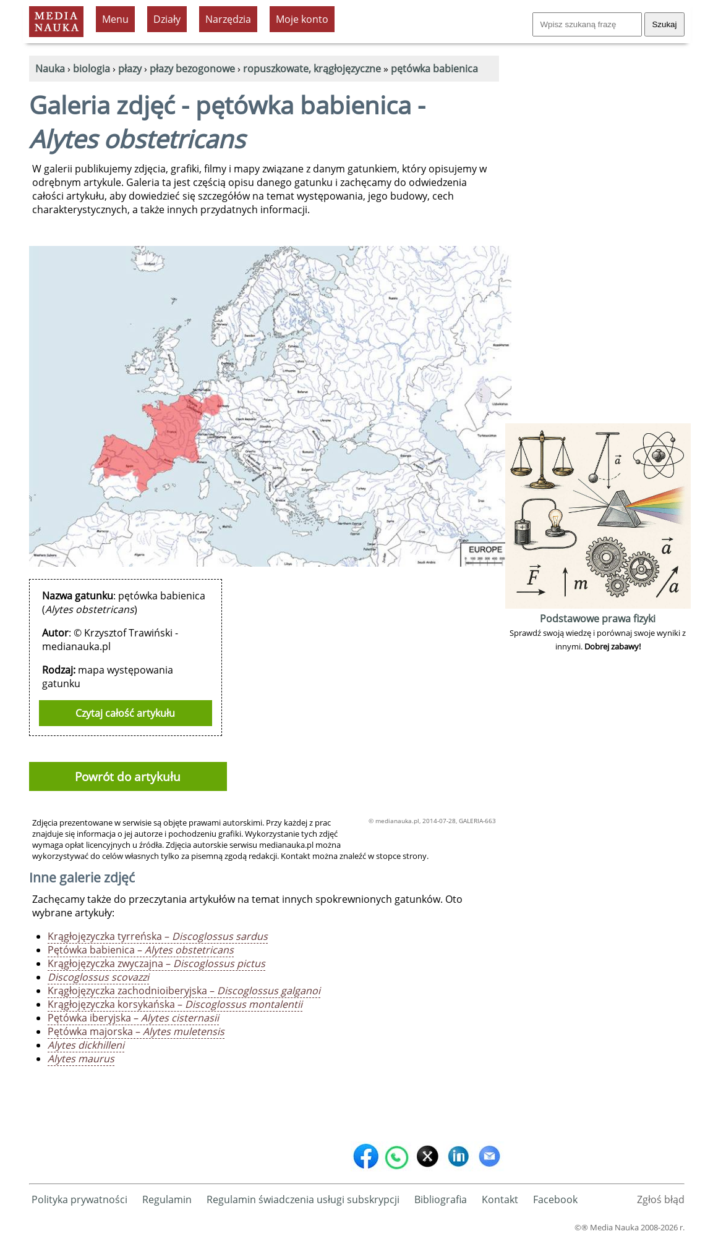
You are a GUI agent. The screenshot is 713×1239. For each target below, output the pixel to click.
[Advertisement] (598, 234)
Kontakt (500, 1199)
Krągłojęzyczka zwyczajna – (156, 963)
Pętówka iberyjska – (133, 1018)
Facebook (555, 1199)
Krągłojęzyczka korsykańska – (175, 1004)
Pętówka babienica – (141, 950)
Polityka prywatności (79, 1199)
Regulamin (167, 1199)
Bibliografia (440, 1199)
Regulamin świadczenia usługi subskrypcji (303, 1199)
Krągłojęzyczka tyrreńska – (158, 936)
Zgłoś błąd (661, 1199)
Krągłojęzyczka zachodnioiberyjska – (184, 990)
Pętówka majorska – (136, 1031)
